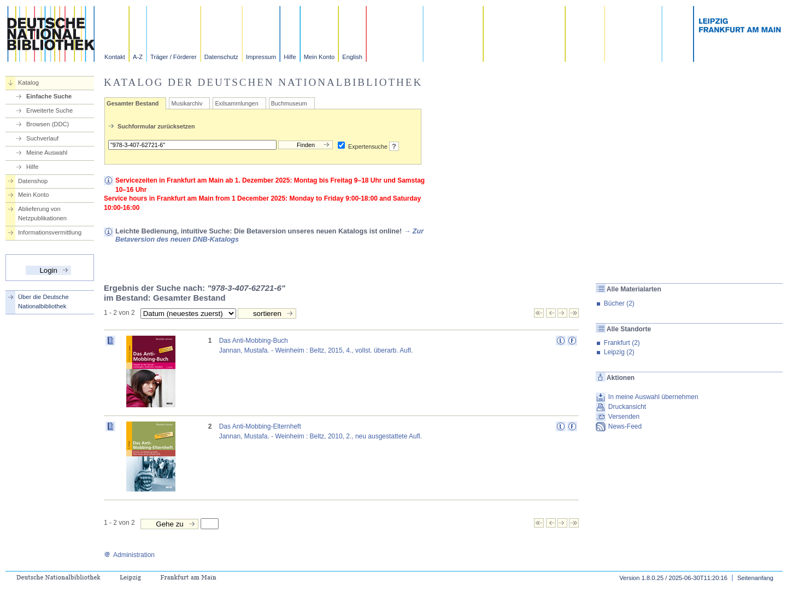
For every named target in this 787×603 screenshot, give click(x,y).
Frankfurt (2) (622, 343)
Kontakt (114, 57)
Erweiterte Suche (49, 110)
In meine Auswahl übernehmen (653, 397)
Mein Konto (319, 57)
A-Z (138, 57)
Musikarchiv (186, 103)
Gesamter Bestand (132, 103)
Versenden (623, 416)
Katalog (28, 82)
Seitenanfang (755, 578)
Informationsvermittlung (49, 232)
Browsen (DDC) (47, 124)
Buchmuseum (289, 103)
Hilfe (290, 57)
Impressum (261, 57)
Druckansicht (627, 407)
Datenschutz (221, 57)
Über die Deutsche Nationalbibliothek (43, 301)
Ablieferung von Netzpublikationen (42, 213)
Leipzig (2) (619, 352)
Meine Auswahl (46, 152)
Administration (129, 555)
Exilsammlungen (236, 103)
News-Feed (625, 426)
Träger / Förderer (173, 57)
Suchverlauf (42, 138)
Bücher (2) (619, 303)
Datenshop (33, 181)
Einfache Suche (49, 96)
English (352, 57)
